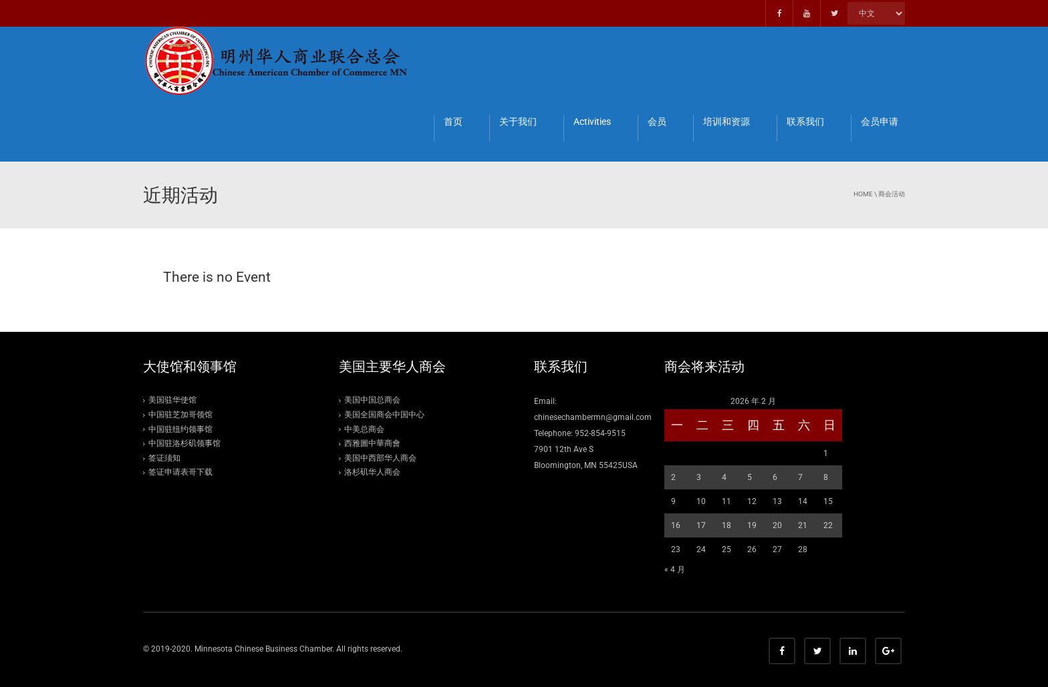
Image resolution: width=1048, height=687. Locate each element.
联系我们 (805, 121)
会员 (657, 121)
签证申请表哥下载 (180, 472)
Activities (592, 121)
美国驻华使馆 (172, 400)
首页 (453, 121)
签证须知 (164, 458)
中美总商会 (364, 429)
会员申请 (879, 121)
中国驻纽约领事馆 (180, 429)
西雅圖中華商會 (372, 443)
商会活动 (891, 194)
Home (863, 194)
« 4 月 (674, 569)
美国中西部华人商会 (380, 458)
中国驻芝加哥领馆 (180, 414)
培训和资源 (726, 121)
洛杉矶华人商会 (372, 472)
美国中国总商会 (372, 400)
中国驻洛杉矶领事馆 (184, 443)
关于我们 (518, 121)
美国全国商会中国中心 (384, 414)
